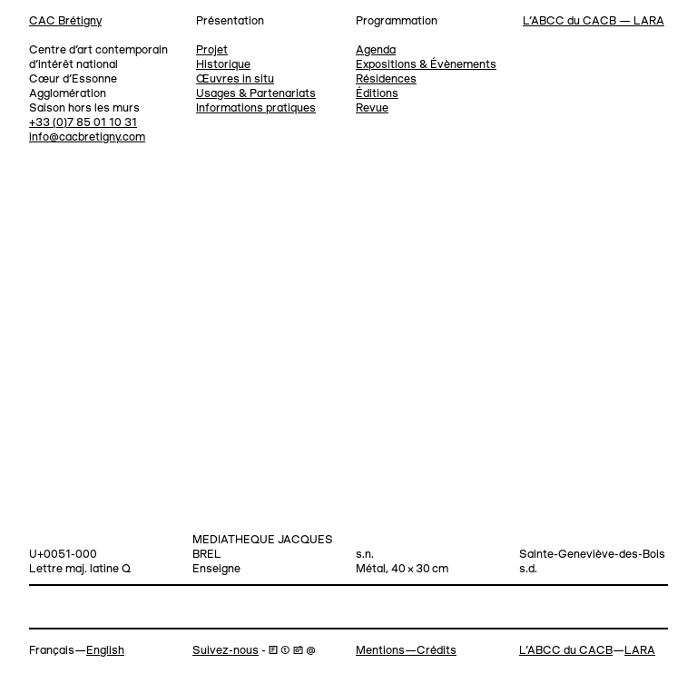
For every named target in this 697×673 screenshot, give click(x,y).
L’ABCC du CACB (566, 651)
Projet (212, 50)
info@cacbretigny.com (87, 137)
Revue (372, 108)
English (105, 651)
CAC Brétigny (65, 21)
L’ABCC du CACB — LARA (593, 21)
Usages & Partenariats (256, 94)
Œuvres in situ (235, 79)
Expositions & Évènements (426, 65)
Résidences (386, 79)
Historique (223, 65)
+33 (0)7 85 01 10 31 (83, 123)
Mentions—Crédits (406, 651)
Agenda (376, 50)
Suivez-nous (225, 651)
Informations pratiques (256, 108)
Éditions (377, 94)
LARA (639, 651)
